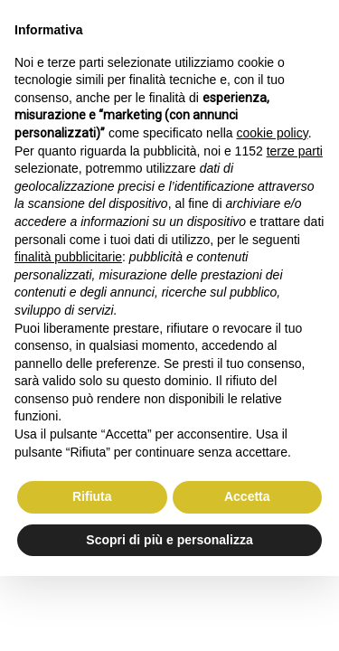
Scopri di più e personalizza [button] (169, 540)
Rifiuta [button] (92, 496)
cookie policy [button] (272, 133)
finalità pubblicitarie (68, 257)
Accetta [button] (247, 496)
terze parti (295, 151)
